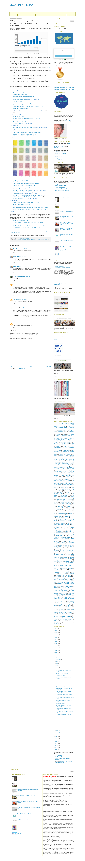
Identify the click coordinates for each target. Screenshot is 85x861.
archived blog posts (59, 269)
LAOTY (59, 444)
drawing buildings (68, 528)
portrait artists (56, 589)
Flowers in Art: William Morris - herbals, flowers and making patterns (28, 106)
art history (71, 498)
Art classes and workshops (61, 427)
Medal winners (58, 448)
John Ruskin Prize (57, 443)
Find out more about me (58, 146)
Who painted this (57, 484)
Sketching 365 (71, 468)
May (57, 667)
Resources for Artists (17, 198)
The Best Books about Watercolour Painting (33, 196)
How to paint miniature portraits (20, 108)
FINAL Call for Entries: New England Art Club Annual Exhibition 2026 (66, 223)
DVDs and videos (71, 432)
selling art (61, 604)
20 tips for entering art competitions (21, 130)
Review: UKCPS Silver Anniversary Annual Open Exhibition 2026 (66, 229)
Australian (72, 427)
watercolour (47, 240)
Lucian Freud (28, 240)
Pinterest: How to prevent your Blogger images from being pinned (28, 222)
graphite (60, 546)
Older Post (48, 366)
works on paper (56, 623)
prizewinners (57, 597)
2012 (56, 736)
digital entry (58, 527)
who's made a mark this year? (65, 619)
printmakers (63, 594)
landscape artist (64, 557)
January (57, 734)
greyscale (66, 546)
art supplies (61, 506)
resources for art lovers (69, 598)
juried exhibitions (59, 555)
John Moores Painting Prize (66, 442)
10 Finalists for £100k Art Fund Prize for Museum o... (64, 718)
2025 (56, 630)
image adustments (63, 551)
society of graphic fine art (59, 608)
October (58, 657)
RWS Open (72, 455)
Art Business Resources (18, 123)
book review (68, 514)
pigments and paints (69, 583)
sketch (60, 605)
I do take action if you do (68, 120)
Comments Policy (57, 283)
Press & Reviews (58, 15)
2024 (56, 632)
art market (63, 500)
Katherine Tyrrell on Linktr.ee (60, 151)
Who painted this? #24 (60, 703)
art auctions (67, 489)
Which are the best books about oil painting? (23, 190)
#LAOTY (55, 423)
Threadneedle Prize (68, 479)
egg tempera (56, 534)
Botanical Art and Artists (31, 15)
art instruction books (61, 499)
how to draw (71, 547)
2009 (56, 741)
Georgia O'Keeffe (60, 436)
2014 (56, 650)
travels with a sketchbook (66, 612)
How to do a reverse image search (20, 220)
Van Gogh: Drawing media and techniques (22, 92)
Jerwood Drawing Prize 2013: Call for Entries (63, 678)
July (57, 663)
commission (62, 520)
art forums (58, 498)
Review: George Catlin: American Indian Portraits (63, 727)
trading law (69, 611)
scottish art (70, 600)
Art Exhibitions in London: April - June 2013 (64, 685)
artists (43, 239)
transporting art (57, 612)
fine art (63, 541)
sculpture (62, 601)
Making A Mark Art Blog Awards (20, 99)
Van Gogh (65, 482)
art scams (58, 503)
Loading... (55, 339)
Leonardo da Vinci (70, 444)
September (58, 659)
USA (73, 480)
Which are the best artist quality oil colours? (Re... (65, 712)
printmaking (69, 594)
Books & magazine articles (40, 15)
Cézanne (65, 432)
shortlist (55, 605)
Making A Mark (16, 307)
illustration (56, 551)
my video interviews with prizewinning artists (62, 267)
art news (56, 502)
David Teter (15, 284)
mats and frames (57, 569)
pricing (61, 593)
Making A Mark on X (59, 156)
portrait (56, 587)
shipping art (69, 604)
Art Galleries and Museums (64, 425)
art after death (61, 489)
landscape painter (68, 558)
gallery (57, 545)
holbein (71, 546)
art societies (59, 505)
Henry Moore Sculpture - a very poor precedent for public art (26, 118)
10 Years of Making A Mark (59, 264)
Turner (69, 480)
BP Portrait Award (63, 429)
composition (15, 240)
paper (55, 580)
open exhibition (67, 575)
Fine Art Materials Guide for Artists (62, 190)
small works (62, 606)
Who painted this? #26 (60, 675)
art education (39, 239)
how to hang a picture (65, 549)
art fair (72, 496)
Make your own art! (17, 101)
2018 (56, 643)
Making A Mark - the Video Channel (61, 158)
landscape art (56, 557)
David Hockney (58, 434)
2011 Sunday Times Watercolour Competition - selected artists (27, 132)
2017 (56, 645)
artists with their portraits (59, 512)
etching (72, 534)
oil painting (33, 240)
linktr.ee (69, 143)
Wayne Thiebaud (64, 483)
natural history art (66, 572)
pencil (68, 582)
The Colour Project (13, 15)
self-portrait (65, 602)
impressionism (71, 551)
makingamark (56, 566)
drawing (19, 240)
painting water (61, 579)
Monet (55, 450)
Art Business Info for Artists (60, 185)
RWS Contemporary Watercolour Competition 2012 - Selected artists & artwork (30, 207)
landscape (68, 555)
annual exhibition (64, 487)
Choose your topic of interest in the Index (62, 334)
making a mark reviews (65, 565)
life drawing (66, 561)
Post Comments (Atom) (20, 368)
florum (63, 542)
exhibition (23, 240)
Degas (64, 434)
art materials (69, 500)
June (57, 665)
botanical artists (69, 516)
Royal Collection (57, 458)
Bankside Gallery (61, 430)
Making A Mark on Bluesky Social (61, 154)
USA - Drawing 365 (58, 756)
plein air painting (68, 586)
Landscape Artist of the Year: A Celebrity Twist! (66, 204)
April (57, 668)
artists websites (69, 510)
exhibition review (65, 537)
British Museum (60, 431)
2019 (56, 641)
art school (63, 503)
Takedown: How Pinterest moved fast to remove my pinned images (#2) (29, 225)
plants (55, 586)
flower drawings (70, 542)
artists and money (60, 510)
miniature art (64, 569)
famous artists (64, 538)
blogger (55, 514)
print (66, 593)
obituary (60, 573)
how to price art (63, 550)
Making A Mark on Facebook (60, 153)
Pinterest (40, 240)
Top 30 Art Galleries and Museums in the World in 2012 (64, 724)
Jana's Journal (26, 61)
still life (55, 609)
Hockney (66, 438)
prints (55, 595)
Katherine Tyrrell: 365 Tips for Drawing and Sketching (63, 762)
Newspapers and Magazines (68, 451)
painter (63, 576)
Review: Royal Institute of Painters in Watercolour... (63, 706)
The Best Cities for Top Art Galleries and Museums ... (64, 721)
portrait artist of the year (66, 587)
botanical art (47, 239)
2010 (56, 740)
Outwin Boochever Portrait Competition (62, 452)
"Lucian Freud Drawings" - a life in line (21, 204)
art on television (65, 502)
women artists (63, 620)
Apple (59, 423)
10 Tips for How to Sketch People (20, 180)
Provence (68, 454)
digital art (72, 525)
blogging (61, 515)
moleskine (58, 571)
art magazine (56, 500)
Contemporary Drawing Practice (20, 94)
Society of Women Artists (61, 474)
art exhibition (63, 496)
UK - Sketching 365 (58, 755)
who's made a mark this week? (64, 618)
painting (36, 240)
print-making (71, 593)
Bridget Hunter (16, 248)
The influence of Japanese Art (19, 98)
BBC (56, 429)
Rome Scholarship (58, 456)
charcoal (59, 519)
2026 (56, 628)
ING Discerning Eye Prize (59, 439)
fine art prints (57, 542)
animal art (56, 487)
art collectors (69, 492)
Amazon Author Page (59, 159)
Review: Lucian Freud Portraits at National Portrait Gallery (26, 202)
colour (12, 240)
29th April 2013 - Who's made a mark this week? (64, 671)
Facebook (57, 435)
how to (65, 547)
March (57, 730)
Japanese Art (66, 440)
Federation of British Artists (67, 435)
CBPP (66, 431)
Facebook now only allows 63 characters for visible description (66, 210)
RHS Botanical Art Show (62, 455)
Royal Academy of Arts (67, 456)
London (58, 446)
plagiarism (57, 584)
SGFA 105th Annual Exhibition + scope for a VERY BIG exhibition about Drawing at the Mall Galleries (66, 248)
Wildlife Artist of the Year (68, 484)
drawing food (63, 530)
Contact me (56, 147)
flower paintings (59, 543)
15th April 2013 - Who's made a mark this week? (64, 695)
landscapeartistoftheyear (58, 561)
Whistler (70, 483)
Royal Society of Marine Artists (67, 462)
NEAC (60, 450)
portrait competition (65, 589)
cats (68, 517)
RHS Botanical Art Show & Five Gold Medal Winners (24, 134)
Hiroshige (62, 438)
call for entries (60, 517)
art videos (62, 508)
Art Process (71, 426)
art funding (64, 498)
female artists (69, 539)
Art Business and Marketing (25, 239)
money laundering (65, 571)
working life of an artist (67, 622)
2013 (56, 652)
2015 (56, 648)
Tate (62, 476)
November (58, 656)
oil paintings (58, 575)
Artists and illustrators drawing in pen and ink (23, 96)
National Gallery (66, 450)
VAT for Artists (58, 482)
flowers (66, 543)
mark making (69, 568)
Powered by (64, 59)
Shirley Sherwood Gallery (61, 468)
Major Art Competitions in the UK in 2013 (22, 127)
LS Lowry (63, 444)
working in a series (58, 622)
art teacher (69, 506)
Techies (43, 240)
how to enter (57, 549)
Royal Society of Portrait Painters (61, 466)
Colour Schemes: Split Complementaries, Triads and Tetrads (26, 183)
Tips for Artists (58, 192)
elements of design (65, 534)
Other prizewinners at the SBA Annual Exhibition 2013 (63, 692)
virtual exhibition (61, 613)
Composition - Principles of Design (20, 188)
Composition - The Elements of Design (21, 187)
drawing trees (59, 531)
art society (66, 505)
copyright (70, 523)
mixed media (71, 569)
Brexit (55, 431)
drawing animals (61, 528)
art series (69, 503)
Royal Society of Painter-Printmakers (65, 464)
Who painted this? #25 (60, 686)
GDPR (54, 436)
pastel (70, 580)
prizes (60, 595)
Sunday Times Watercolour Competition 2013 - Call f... (64, 682)
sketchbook (68, 605)
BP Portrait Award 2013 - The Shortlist (64, 680)
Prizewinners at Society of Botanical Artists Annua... (64, 701)
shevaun (14, 256)
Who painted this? (50, 15)
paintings (68, 579)
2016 (56, 647)
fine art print (69, 541)
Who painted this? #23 (60, 716)
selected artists (70, 601)
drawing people (71, 530)
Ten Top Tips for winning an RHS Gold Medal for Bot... (65, 698)
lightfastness (61, 562)
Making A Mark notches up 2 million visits (64, 714)
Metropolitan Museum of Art (68, 448)
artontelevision (68, 512)
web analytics (57, 616)
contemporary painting (69, 522)
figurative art (56, 541)
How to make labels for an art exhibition (22, 206)
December (58, 654)
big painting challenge (62, 513)
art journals (70, 499)
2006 (56, 747)
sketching (55, 606)
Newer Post (13, 366)
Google (68, 436)
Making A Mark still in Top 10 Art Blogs (66, 235)
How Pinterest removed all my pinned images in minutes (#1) (26, 224)
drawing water (68, 531)
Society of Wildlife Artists (68, 472)
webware (55, 618)
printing (57, 594)
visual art (70, 613)
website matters (66, 616)
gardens (61, 545)
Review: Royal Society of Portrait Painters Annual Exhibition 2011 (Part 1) (29, 209)
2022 (56, 635)
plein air (60, 586)
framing (72, 543)
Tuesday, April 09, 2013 (21, 323)
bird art (70, 513)
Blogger (59, 858)
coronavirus (67, 524)
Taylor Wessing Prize (62, 478)
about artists (58, 486)
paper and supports (62, 580)
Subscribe (63, 56)
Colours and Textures (17, 276)
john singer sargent (70, 554)
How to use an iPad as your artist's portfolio (23, 120)
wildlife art (56, 620)
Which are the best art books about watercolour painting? (26, 195)
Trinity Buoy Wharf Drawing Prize (60, 480)
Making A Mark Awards (69, 447)
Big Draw (70, 430)
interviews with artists (58, 554)
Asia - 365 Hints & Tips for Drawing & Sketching (62, 759)
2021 (56, 637)
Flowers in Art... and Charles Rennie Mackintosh (23, 104)
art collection (61, 492)
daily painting (65, 525)
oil (65, 573)
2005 (56, 749)
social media (69, 606)
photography (59, 583)
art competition (33, 239)
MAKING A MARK (21, 5)
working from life (71, 620)
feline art (62, 539)
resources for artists (60, 600)
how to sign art (70, 550)
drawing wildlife (57, 532)
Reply (14, 252)
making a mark (70, 562)
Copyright (64, 15)
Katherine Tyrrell (65, 443)
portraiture (63, 592)
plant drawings (63, 584)
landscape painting (60, 560)
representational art (58, 598)
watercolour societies (67, 615)
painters (69, 576)
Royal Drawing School (66, 458)
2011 (56, 738)
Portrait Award (62, 454)
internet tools (69, 553)
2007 (56, 745)
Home (31, 366)
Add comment (13, 330)
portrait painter (63, 590)
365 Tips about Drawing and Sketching (62, 188)
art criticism (67, 493)
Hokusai (71, 438)
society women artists (69, 608)
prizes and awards (68, 595)
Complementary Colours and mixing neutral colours (24, 185)
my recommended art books (59, 266)
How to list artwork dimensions (66, 197)
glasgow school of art (69, 545)
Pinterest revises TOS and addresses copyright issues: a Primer (27, 227)
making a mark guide (61, 564)
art (15, 239)
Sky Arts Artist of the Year (61, 470)
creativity (59, 525)
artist (69, 508)
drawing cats (56, 530)
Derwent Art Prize (70, 434)
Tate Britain (67, 476)
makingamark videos (65, 566)
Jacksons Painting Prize (58, 440)
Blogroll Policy (62, 283)
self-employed (58, 602)
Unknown (15, 323)
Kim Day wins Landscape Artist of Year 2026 (66, 217)
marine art (63, 568)
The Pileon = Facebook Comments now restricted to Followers (66, 253)
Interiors (69, 439)
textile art (68, 609)
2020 (56, 639)
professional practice (68, 597)
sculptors (55, 601)
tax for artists (61, 609)
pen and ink (62, 582)
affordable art (70, 486)
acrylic (64, 486)
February (58, 732)
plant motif (70, 584)
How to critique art (17, 182)
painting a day (65, 578)
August (57, 661)
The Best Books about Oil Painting (24, 192)
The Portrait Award (58, 479)
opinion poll (56, 576)
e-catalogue (71, 532)
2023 (56, 634)
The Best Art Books (21, 15)
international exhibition (59, 553)
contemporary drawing (58, 522)
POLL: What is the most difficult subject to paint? (64, 709)
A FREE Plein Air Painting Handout (66, 240)
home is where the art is (58, 547)
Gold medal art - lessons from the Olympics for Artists (25, 103)
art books (18, 239)
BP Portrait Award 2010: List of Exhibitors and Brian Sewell (26, 136)
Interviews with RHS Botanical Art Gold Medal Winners (64, 689)
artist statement (66, 509)
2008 (56, 743)
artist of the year (57, 509)
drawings (64, 532)
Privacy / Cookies (70, 15)
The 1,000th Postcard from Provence (21, 121)
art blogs (60, 491)
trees (55, 613)
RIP (68, 455)
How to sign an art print (18, 116)
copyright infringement (58, 524)
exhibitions (56, 538)
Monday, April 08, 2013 (24, 248)
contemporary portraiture (60, 523)
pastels (55, 582)
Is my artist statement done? (62, 673)
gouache (55, 546)
